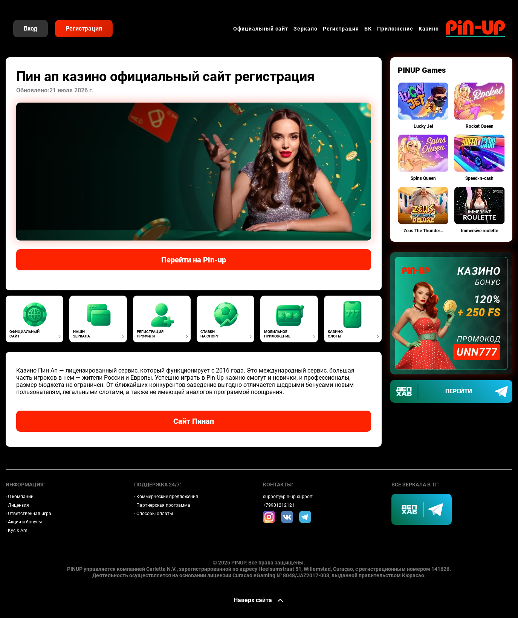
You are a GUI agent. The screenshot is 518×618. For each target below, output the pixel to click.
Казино (429, 29)
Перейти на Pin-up (193, 259)
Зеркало (305, 29)
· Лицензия (17, 505)
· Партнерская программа (162, 505)
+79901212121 (279, 505)
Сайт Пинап (193, 421)
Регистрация (84, 28)
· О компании (20, 496)
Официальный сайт (260, 29)
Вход (30, 28)
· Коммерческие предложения (166, 496)
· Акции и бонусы (24, 521)
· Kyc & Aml (17, 530)
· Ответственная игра (28, 513)
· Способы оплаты (153, 513)
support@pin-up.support (288, 496)
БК (368, 29)
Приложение (395, 29)
